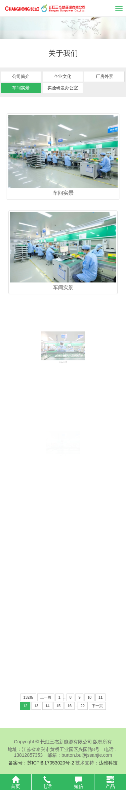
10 (83, 698)
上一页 (49, 698)
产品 (110, 782)
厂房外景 (104, 76)
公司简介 (21, 76)
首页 (15, 782)
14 (51, 705)
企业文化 (62, 76)
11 (92, 698)
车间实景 (21, 87)
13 (42, 705)
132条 (36, 698)
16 (68, 705)
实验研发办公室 (62, 87)
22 (78, 705)
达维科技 (108, 762)
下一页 (89, 705)
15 (59, 705)
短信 (78, 782)
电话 (47, 782)
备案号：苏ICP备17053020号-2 (41, 762)
